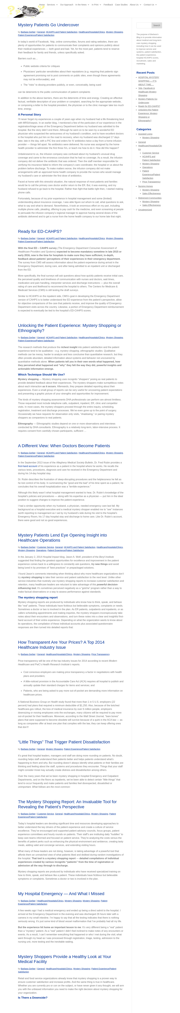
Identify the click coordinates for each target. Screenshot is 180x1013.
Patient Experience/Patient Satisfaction (36, 35)
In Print (95, 8)
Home (42, 8)
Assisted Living (145, 134)
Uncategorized (145, 209)
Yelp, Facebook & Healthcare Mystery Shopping (147, 92)
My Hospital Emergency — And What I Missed (61, 893)
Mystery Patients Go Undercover (48, 25)
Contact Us (149, 8)
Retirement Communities (149, 198)
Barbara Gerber (28, 32)
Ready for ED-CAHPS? (40, 231)
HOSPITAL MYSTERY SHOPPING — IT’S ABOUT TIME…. (148, 81)
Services (51, 8)
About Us (134, 8)
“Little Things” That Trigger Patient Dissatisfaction (64, 742)
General (41, 32)
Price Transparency (100, 654)
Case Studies (121, 8)
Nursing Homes (145, 186)
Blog (41, 15)
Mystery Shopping (114, 32)
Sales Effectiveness (151, 193)
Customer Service (45, 547)
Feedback (108, 8)
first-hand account (27, 466)
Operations (41, 550)
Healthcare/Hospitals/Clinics (92, 32)
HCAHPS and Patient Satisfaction (61, 32)
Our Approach (66, 8)
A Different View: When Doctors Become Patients (64, 445)
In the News (81, 8)
